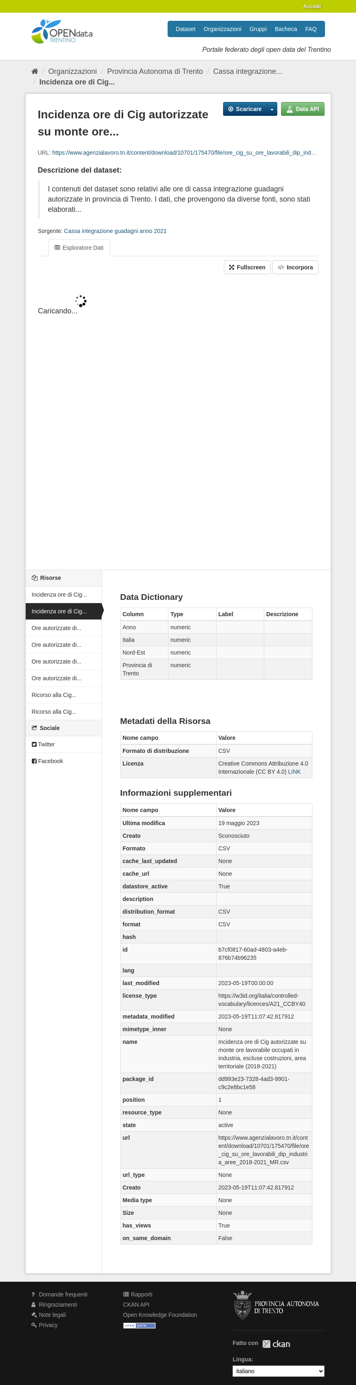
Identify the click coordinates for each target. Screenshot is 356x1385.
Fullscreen (247, 267)
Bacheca (286, 29)
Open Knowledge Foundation (160, 1315)
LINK (294, 771)
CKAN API (136, 1304)
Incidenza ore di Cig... (77, 82)
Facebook (47, 761)
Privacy (44, 1325)
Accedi (312, 6)
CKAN (276, 1344)
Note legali (48, 1315)
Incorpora (295, 267)
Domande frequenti (59, 1294)
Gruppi (258, 29)
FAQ (310, 29)
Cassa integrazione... (247, 71)
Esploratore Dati (79, 247)
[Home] (34, 71)
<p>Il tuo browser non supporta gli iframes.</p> (178, 422)
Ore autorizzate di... (57, 628)
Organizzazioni (222, 29)
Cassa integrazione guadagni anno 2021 (115, 231)
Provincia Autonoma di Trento (155, 71)
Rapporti (138, 1294)
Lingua (241, 1359)
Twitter (43, 744)
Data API (302, 109)
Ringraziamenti (54, 1304)
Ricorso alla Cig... (54, 695)
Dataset (185, 29)
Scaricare (245, 109)
